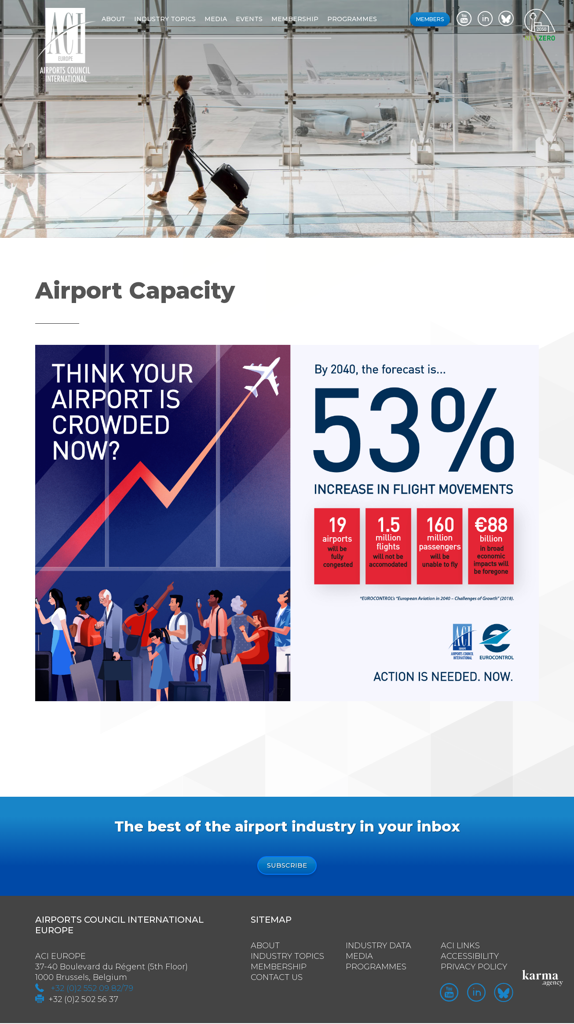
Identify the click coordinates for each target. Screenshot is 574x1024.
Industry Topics (287, 957)
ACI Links (460, 946)
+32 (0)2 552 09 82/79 (92, 989)
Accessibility (470, 957)
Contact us (277, 978)
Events (257, 19)
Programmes (360, 19)
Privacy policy (474, 967)
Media (224, 19)
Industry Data (378, 946)
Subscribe (287, 865)
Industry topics (173, 19)
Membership (303, 19)
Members (430, 19)
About (122, 19)
